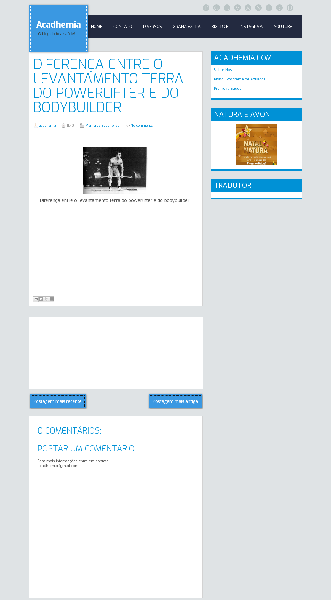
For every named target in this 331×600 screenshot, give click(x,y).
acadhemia (47, 125)
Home (96, 26)
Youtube (283, 26)
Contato (122, 26)
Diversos (152, 26)
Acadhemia (58, 24)
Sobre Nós (223, 69)
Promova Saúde (228, 88)
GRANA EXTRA (187, 26)
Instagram (251, 26)
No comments (142, 125)
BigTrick (220, 26)
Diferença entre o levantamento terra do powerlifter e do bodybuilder (108, 86)
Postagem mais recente (58, 401)
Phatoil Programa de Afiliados (240, 79)
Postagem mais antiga (175, 401)
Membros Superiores (102, 125)
